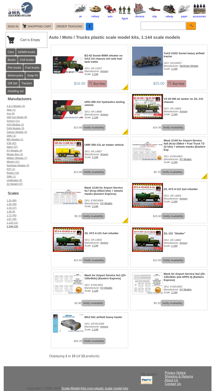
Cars (11, 52)
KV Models (186, 159)
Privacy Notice (175, 373)
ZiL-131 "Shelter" (175, 233)
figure (125, 17)
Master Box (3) (15, 154)
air (80, 15)
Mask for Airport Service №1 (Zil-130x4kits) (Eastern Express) (105, 277)
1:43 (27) (12, 208)
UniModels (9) (14, 180)
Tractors (26, 83)
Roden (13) (13, 172)
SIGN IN (13, 26)
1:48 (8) (11, 211)
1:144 (95, 74)
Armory (104, 71)
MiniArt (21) (13, 161)
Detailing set (16, 91)
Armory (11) (13, 121)
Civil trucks (27, 59)
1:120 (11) (12, 222)
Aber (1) (11, 109)
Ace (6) (11, 113)
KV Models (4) (14, 150)
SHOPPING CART (39, 26)
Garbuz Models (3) (17, 132)
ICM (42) (11, 143)
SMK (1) (11, 176)
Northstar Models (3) (18, 165)
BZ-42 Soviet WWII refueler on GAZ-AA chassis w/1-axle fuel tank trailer (104, 58)
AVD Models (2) (15, 124)
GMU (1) (11, 135)
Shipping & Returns (179, 376)
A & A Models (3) (16, 106)
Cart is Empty (30, 40)
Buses (12, 59)
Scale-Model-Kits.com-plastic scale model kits (95, 388)
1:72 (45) (12, 215)
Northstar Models (189, 66)
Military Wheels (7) (17, 158)
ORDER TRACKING (69, 26)
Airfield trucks (26, 52)
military (95, 15)
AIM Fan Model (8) (17, 117)
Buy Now (99, 83)
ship (154, 15)
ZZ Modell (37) (15, 184)
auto (110, 15)
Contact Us (173, 384)
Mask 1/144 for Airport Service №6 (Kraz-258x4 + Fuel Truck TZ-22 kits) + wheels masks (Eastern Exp (185, 145)
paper (184, 15)
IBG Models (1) (15, 139)
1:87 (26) (12, 219)
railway (169, 15)
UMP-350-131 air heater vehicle (104, 144)
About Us (171, 380)
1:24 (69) (12, 200)
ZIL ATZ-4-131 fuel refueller (181, 189)
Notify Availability (94, 127)
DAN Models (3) (15, 128)
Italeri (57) (12, 147)
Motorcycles (15, 75)
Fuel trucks (32, 67)
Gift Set (12, 83)
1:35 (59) (12, 204)
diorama (140, 15)
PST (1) (11, 169)
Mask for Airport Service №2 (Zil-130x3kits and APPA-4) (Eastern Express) (185, 277)
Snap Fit (32, 75)
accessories (199, 15)
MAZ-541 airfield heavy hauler (103, 317)
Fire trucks (14, 67)
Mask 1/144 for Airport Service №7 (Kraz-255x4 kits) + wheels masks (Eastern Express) (104, 190)
